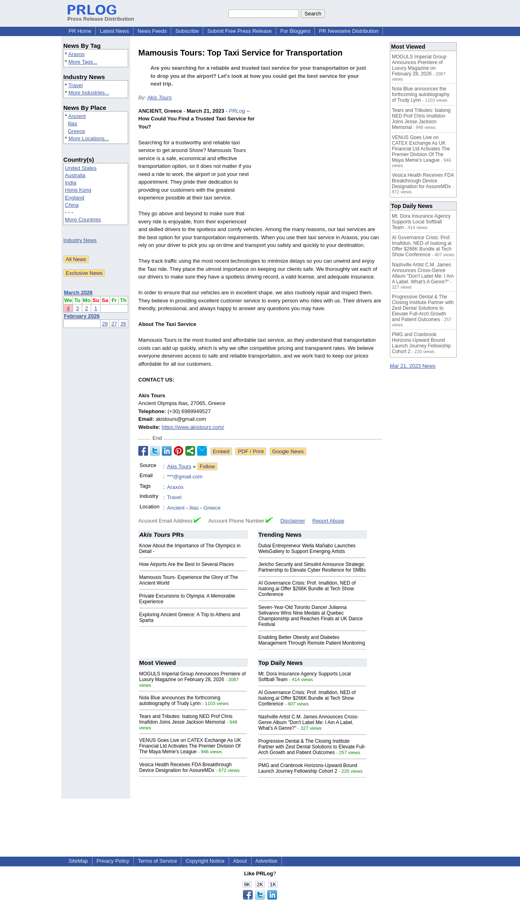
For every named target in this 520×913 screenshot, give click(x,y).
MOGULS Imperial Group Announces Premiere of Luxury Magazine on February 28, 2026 (192, 676)
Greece (76, 131)
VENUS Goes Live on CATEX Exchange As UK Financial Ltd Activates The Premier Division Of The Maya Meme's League (190, 745)
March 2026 (78, 292)
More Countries (83, 219)
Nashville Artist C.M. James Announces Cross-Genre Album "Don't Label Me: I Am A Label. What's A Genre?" (308, 722)
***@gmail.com (185, 477)
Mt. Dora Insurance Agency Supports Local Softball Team (421, 221)
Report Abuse (328, 521)
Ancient (77, 116)
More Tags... (83, 62)
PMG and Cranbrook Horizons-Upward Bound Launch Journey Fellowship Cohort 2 (307, 768)
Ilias (72, 123)
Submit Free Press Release (239, 31)
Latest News (114, 31)
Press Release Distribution (100, 16)
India (70, 183)
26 (123, 324)
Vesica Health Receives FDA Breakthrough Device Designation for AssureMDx (185, 767)
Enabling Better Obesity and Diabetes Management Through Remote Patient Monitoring (311, 640)
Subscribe (187, 31)
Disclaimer (292, 521)
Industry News (80, 240)
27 (114, 324)
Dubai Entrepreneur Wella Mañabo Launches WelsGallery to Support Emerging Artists (307, 548)
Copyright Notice (204, 861)
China (72, 205)
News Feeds (152, 31)
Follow (207, 466)
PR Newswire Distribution (348, 31)
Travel (75, 85)
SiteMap (78, 861)
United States (81, 168)
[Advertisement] (321, 166)
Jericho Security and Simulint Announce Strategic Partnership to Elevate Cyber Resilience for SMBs (312, 567)
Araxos (76, 54)
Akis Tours (159, 97)
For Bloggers (295, 31)
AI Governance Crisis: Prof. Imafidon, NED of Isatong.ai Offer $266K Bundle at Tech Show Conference (307, 588)
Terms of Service (157, 861)
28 (105, 324)
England (74, 198)
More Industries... (89, 93)
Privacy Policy (113, 861)
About (240, 861)
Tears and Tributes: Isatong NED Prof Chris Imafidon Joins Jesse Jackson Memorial (185, 719)
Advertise (266, 861)
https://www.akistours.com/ (193, 427)
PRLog (237, 111)
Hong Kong (78, 190)
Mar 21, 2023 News (413, 366)
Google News (288, 451)
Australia (75, 175)
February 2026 (82, 316)
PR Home (80, 31)
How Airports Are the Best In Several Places (186, 564)
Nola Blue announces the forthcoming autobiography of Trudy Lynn (179, 700)
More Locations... (89, 138)
